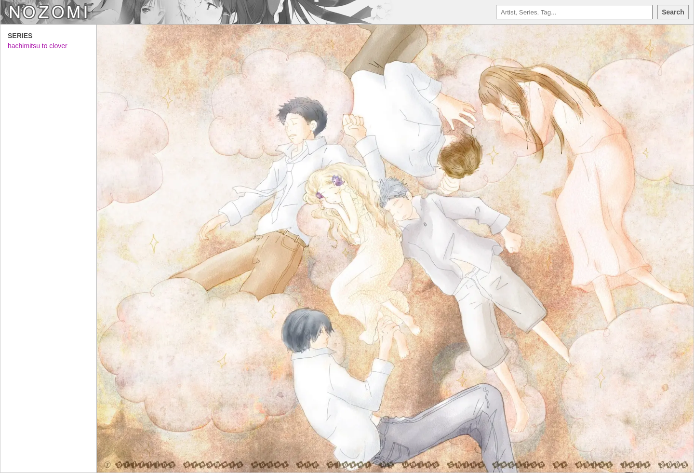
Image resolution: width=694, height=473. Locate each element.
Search (673, 12)
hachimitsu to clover (37, 46)
